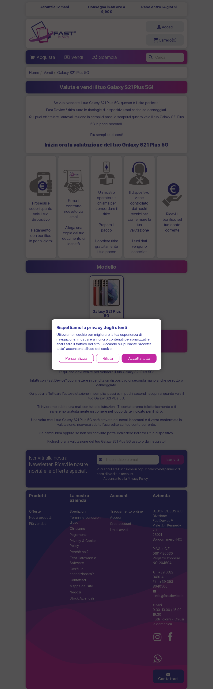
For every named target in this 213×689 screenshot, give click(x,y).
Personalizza (76, 358)
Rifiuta (108, 358)
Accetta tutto (139, 358)
